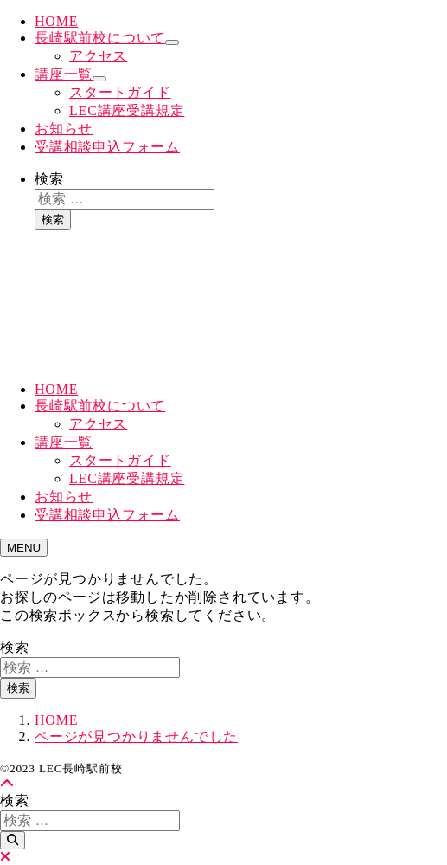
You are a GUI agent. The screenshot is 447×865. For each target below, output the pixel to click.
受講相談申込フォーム (107, 146)
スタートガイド (120, 92)
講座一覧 (64, 74)
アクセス (98, 55)
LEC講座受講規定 (126, 110)
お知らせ (64, 128)
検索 (49, 178)
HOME (56, 21)
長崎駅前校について (100, 37)
